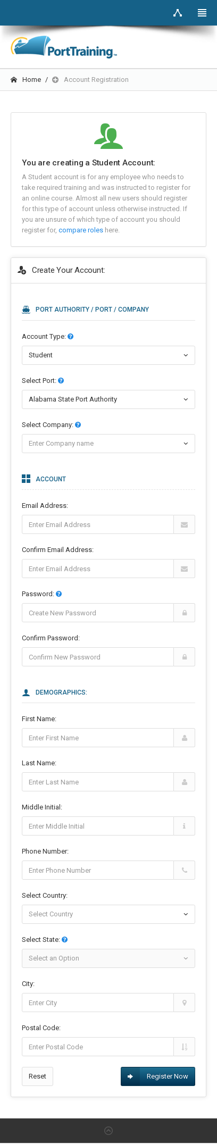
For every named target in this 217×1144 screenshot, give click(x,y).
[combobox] (108, 399)
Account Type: (47, 336)
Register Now (154, 1076)
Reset (37, 1076)
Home (26, 79)
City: (28, 984)
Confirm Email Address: (58, 550)
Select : (43, 381)
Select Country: (45, 895)
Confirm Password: (51, 638)
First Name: (39, 719)
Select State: (45, 939)
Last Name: (39, 763)
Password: (42, 594)
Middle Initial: (42, 807)
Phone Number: (45, 851)
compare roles (82, 230)
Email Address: (45, 506)
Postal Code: (41, 1028)
